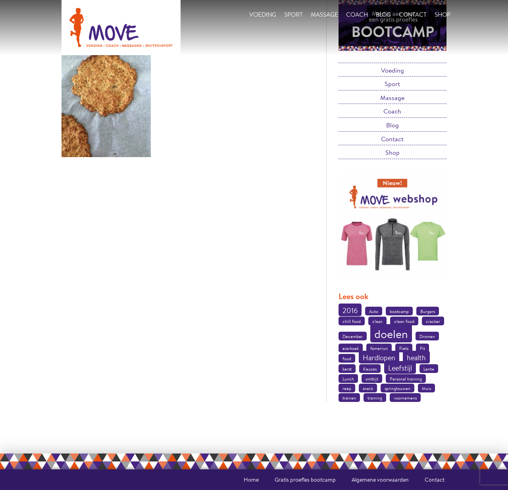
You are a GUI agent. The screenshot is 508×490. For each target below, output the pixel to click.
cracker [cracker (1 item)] (433, 321)
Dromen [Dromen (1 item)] (427, 336)
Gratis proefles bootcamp (305, 479)
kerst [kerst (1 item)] (347, 369)
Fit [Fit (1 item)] (422, 348)
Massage (324, 14)
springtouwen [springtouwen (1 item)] (397, 388)
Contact (413, 14)
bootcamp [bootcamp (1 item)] (399, 311)
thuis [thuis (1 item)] (426, 388)
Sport (293, 14)
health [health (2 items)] (416, 357)
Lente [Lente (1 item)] (428, 369)
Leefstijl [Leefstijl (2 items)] (400, 368)
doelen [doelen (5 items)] (391, 333)
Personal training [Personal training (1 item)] (406, 379)
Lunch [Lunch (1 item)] (348, 379)
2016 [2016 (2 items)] (350, 310)
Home (251, 479)
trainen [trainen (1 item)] (349, 398)
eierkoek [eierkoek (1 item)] (351, 348)
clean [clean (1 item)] (377, 321)
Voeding (262, 14)
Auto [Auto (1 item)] (373, 311)
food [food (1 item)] (347, 358)
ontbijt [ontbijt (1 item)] (372, 379)
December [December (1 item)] (353, 336)
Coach (357, 14)
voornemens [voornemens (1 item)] (405, 398)
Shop (442, 14)
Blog (383, 14)
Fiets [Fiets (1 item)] (403, 348)
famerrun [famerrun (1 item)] (379, 348)
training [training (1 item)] (375, 398)
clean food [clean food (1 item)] (404, 321)
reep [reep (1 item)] (347, 388)
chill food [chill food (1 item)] (352, 321)
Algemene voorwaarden (380, 479)
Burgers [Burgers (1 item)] (427, 311)
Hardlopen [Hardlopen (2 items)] (379, 357)
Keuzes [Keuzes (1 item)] (370, 369)
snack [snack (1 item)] (368, 388)
